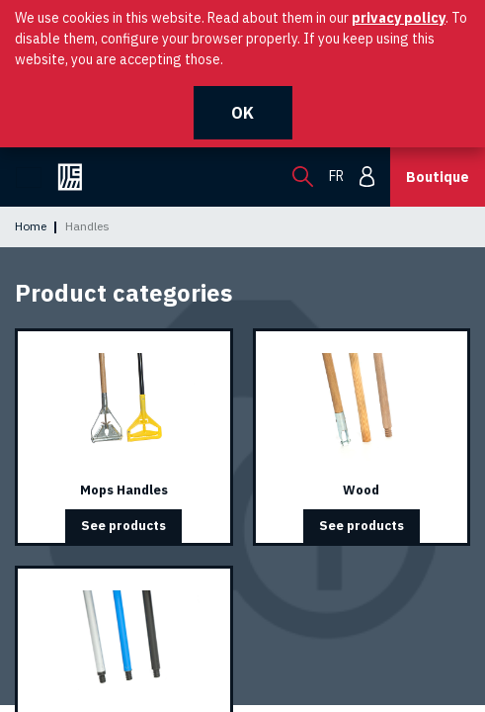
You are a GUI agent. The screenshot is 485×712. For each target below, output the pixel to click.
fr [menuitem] (336, 176)
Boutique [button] (437, 177)
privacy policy (398, 18)
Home (30, 226)
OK (242, 113)
